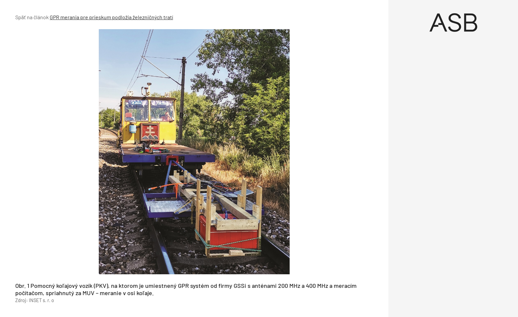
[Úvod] (453, 22)
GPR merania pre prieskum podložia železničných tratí (111, 17)
